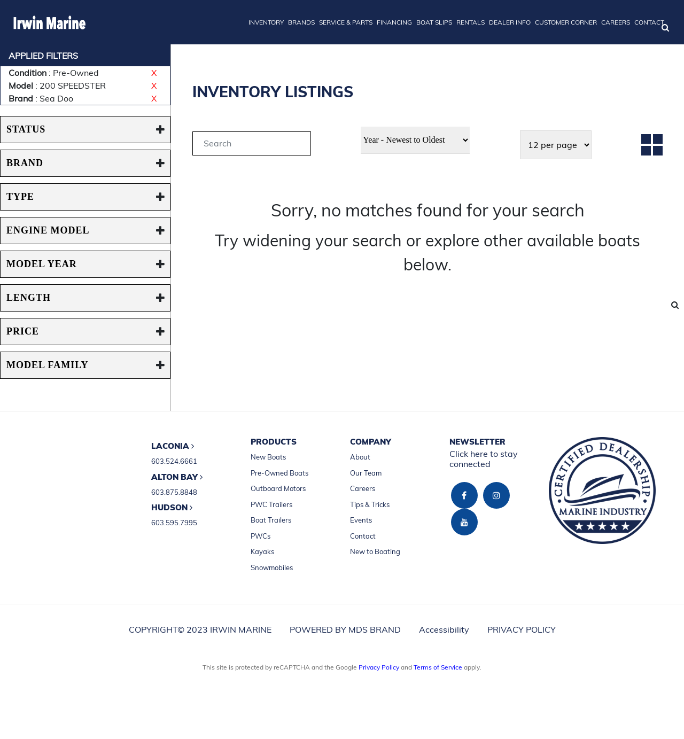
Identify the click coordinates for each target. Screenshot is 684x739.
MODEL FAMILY (47, 365)
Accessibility (444, 629)
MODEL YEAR (41, 264)
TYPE (20, 196)
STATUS (25, 129)
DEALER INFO (510, 22)
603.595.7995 (174, 522)
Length (28, 297)
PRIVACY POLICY (521, 629)
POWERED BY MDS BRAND (345, 629)
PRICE (22, 331)
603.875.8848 (174, 492)
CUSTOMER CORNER (566, 22)
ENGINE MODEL (48, 230)
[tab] (251, 145)
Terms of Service (438, 667)
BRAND (24, 163)
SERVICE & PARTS (345, 22)
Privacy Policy (379, 667)
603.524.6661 (174, 461)
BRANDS (301, 22)
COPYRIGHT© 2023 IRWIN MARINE (200, 629)
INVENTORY (266, 22)
